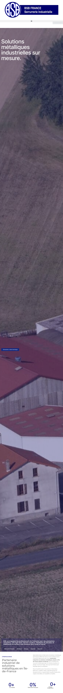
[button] (31, 21)
